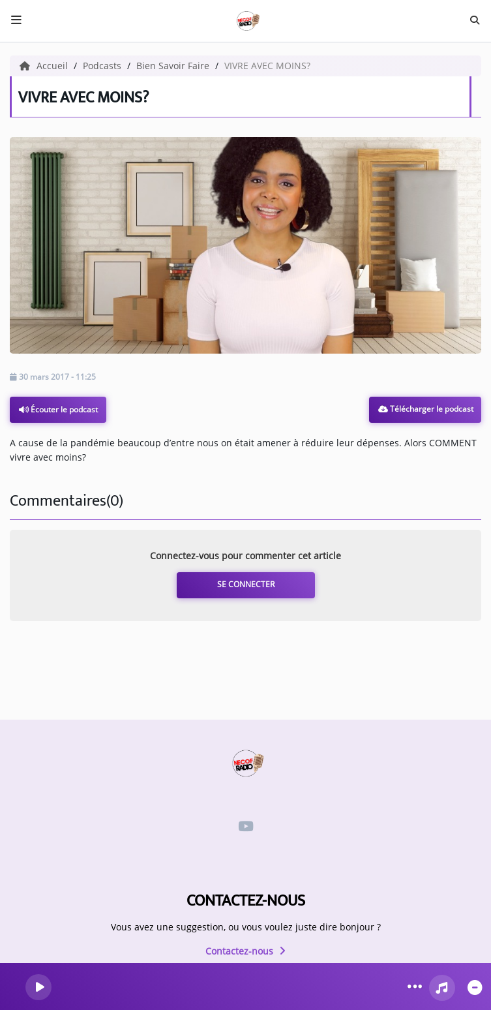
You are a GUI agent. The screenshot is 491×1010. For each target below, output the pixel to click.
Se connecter (246, 584)
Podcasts (103, 65)
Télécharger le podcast (425, 408)
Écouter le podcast (58, 409)
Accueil (45, 65)
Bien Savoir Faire (174, 65)
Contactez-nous (245, 951)
